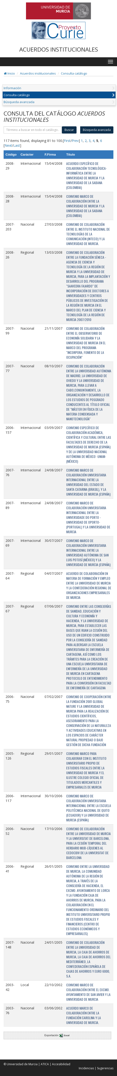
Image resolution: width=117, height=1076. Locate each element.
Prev (75, 140)
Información (12, 88)
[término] (33, 130)
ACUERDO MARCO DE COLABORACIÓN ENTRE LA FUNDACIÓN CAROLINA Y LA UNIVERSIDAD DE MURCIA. (83, 1015)
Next (8, 145)
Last (16, 145)
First (67, 140)
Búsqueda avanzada (19, 102)
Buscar (69, 130)
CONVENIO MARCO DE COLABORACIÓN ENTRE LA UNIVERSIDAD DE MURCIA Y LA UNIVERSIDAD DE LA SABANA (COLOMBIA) (85, 206)
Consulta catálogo (74, 73)
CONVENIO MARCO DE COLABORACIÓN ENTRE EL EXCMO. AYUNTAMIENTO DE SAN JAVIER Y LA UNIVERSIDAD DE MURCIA (88, 992)
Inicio (9, 73)
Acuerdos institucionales (38, 73)
